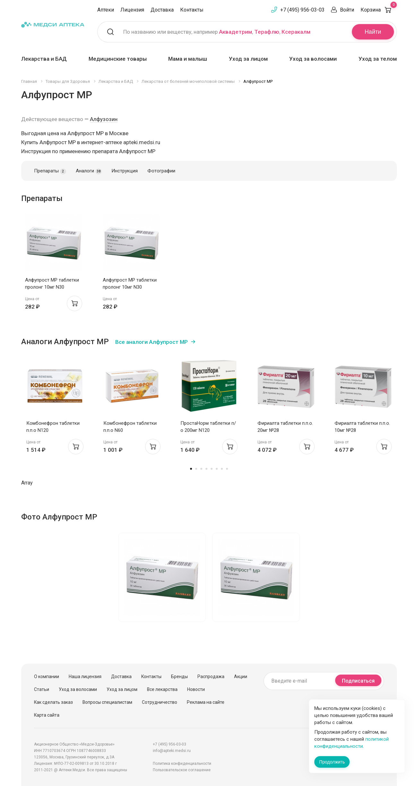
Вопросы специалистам (107, 702)
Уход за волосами (313, 59)
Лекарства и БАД (44, 59)
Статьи (41, 689)
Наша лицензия (85, 676)
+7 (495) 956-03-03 (302, 10)
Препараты (50, 171)
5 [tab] (212, 469)
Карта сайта (46, 715)
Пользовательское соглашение (182, 770)
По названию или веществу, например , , (216, 32)
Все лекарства (162, 689)
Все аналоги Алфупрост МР (151, 342)
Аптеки (105, 10)
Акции (240, 676)
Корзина (379, 10)
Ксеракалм (296, 32)
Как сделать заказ (53, 702)
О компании (46, 676)
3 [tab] (201, 469)
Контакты (192, 10)
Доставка (162, 10)
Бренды (179, 676)
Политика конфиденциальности (182, 763)
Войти (347, 10)
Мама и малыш (187, 59)
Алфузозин (104, 119)
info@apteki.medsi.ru (172, 750)
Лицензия (132, 10)
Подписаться (358, 681)
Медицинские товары (118, 59)
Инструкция (124, 171)
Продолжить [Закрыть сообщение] (332, 761)
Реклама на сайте (205, 702)
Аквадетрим (235, 32)
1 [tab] (191, 469)
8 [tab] (227, 469)
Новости (196, 689)
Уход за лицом (248, 59)
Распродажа (210, 676)
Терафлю (266, 32)
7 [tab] (222, 469)
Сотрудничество (159, 702)
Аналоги (89, 171)
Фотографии (161, 171)
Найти (373, 32)
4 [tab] (206, 469)
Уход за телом (378, 59)
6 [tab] (217, 469)
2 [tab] (196, 469)
